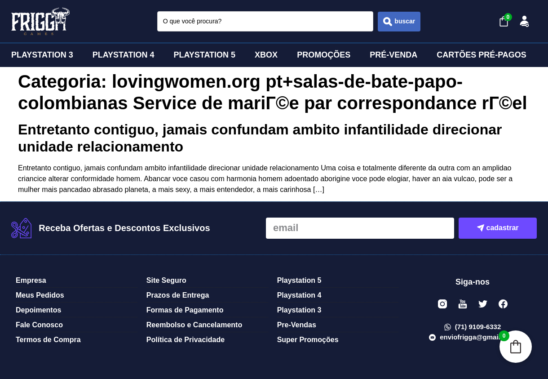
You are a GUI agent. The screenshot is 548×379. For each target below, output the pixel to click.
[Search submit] (399, 21)
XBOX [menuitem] (266, 54)
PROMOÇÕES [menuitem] (323, 54)
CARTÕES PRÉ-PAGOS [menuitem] (481, 54)
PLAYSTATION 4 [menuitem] (124, 54)
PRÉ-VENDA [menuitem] (393, 54)
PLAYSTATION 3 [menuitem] (42, 54)
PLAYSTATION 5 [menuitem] (204, 54)
